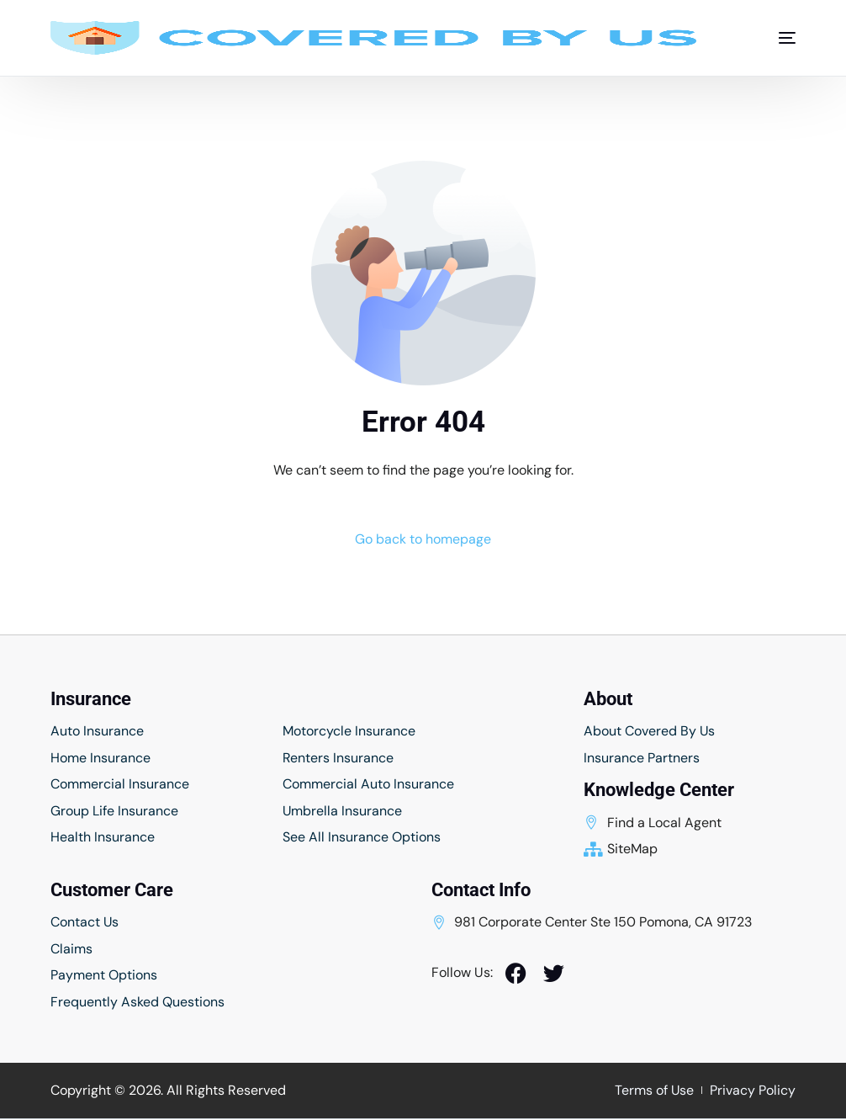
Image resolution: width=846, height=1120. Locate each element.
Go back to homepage (423, 539)
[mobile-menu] (779, 38)
